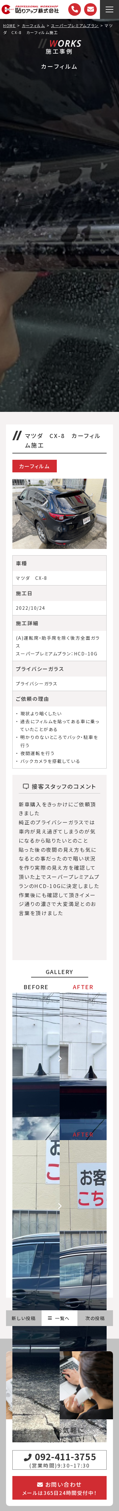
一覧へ (59, 1318)
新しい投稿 (24, 1318)
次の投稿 (95, 1318)
